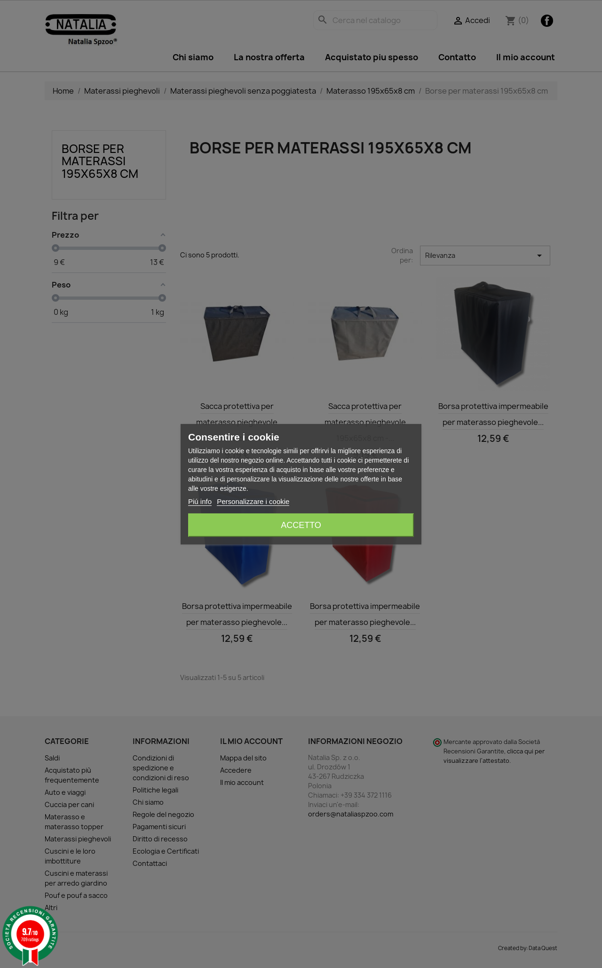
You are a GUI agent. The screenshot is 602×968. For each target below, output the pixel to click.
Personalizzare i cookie (253, 501)
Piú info (200, 501)
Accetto (301, 525)
